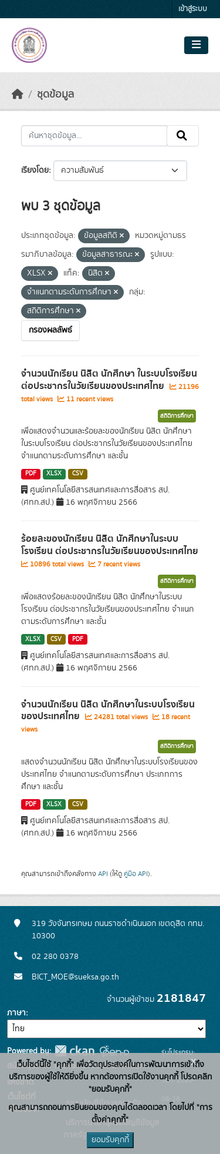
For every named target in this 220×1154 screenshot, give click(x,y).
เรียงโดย (35, 170)
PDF (30, 473)
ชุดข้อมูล (55, 94)
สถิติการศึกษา (177, 416)
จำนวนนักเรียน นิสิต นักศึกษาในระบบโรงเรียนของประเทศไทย (108, 710)
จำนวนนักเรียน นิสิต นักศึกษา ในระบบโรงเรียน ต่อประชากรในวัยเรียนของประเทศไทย (109, 380)
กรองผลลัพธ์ (50, 330)
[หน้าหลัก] (17, 94)
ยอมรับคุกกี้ (110, 1140)
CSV (77, 473)
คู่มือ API (136, 873)
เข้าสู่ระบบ (192, 9)
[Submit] (183, 135)
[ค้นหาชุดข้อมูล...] (94, 135)
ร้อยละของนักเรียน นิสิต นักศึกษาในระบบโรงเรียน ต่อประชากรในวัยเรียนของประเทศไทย (109, 545)
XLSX (54, 473)
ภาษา (16, 1013)
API (103, 873)
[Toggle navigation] (196, 45)
